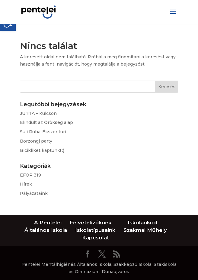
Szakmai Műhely (145, 230)
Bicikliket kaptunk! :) (42, 150)
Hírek (26, 184)
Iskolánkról (142, 223)
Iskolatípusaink (95, 230)
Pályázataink (34, 193)
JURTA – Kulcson (38, 113)
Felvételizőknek (90, 223)
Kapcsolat (95, 238)
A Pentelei (48, 223)
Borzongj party (36, 141)
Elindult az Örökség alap (46, 122)
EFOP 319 (30, 175)
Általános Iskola (45, 230)
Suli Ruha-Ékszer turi (43, 131)
